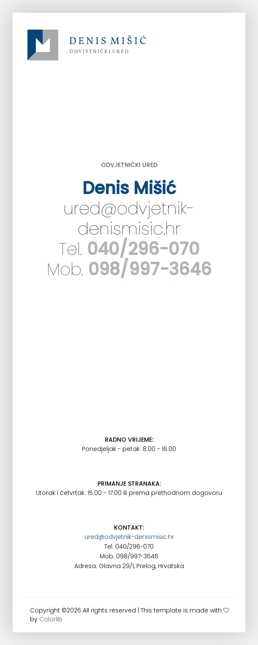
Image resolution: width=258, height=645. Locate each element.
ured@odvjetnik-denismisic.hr (129, 219)
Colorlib (50, 619)
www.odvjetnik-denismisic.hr (86, 51)
